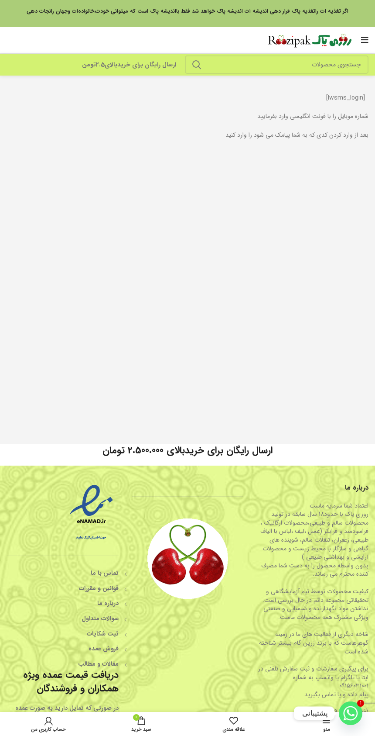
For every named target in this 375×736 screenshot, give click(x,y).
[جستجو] (276, 64)
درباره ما (108, 603)
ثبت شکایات (103, 634)
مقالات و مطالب (98, 664)
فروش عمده (104, 648)
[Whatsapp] (350, 713)
